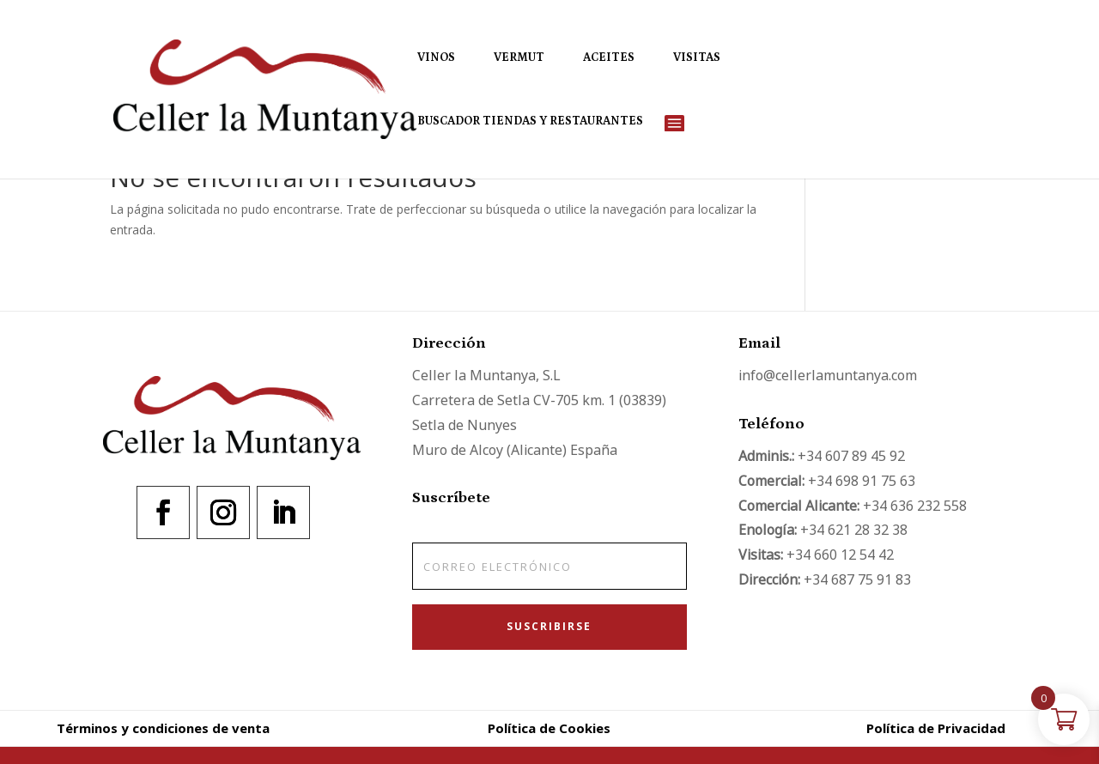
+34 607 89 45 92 (851, 455)
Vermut (519, 58)
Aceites (609, 58)
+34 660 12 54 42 (840, 554)
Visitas (696, 58)
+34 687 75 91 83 (857, 579)
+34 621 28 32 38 (854, 529)
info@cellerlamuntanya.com (827, 375)
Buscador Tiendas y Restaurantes (530, 121)
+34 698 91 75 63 (861, 480)
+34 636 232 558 (915, 505)
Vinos (436, 58)
